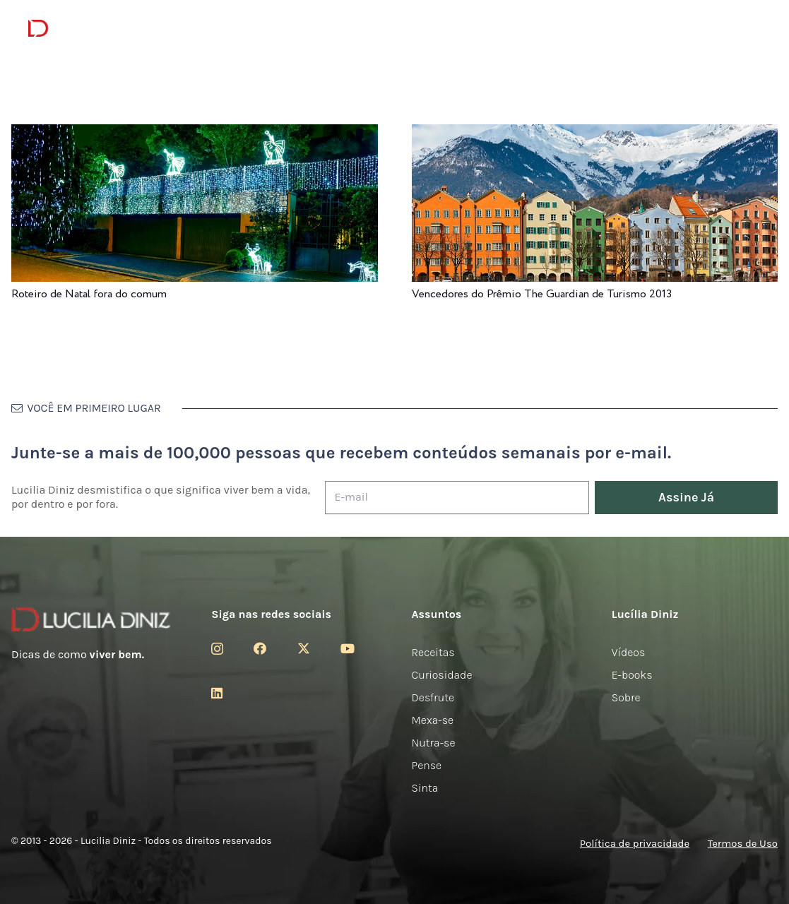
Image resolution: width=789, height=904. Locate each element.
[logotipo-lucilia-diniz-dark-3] (85, 28)
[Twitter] (303, 648)
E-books (632, 675)
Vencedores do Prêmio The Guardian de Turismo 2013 (542, 294)
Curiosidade (442, 675)
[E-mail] (457, 497)
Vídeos (629, 652)
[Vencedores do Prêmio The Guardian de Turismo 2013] (595, 134)
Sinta (425, 788)
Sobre (626, 697)
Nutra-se (434, 742)
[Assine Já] (686, 497)
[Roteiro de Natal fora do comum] (194, 134)
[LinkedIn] (217, 692)
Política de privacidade (634, 843)
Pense (427, 765)
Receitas (433, 652)
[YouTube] (347, 648)
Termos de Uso (743, 843)
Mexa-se (433, 720)
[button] (750, 28)
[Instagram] (217, 649)
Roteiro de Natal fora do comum (89, 294)
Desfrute (433, 697)
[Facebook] (260, 648)
